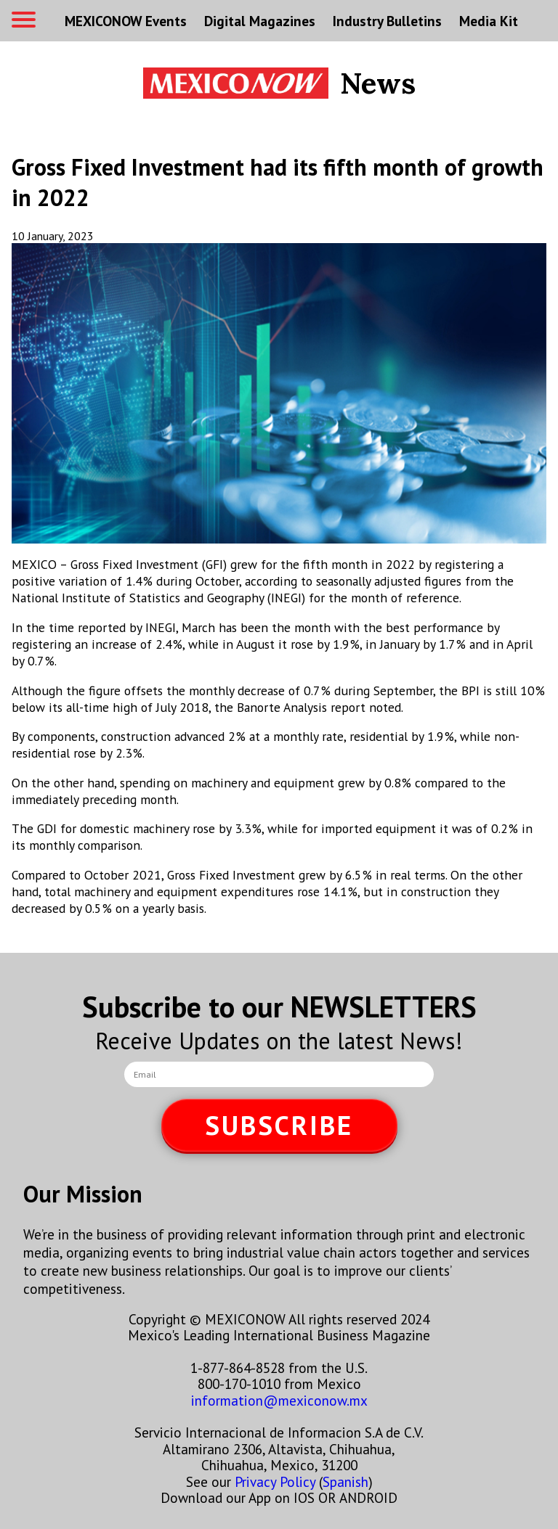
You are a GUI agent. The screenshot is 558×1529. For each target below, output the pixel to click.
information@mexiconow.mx (279, 1400)
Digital (259, 21)
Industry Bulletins (387, 21)
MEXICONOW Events (126, 21)
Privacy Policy (275, 1481)
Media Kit (488, 21)
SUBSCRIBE (279, 1125)
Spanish (345, 1481)
